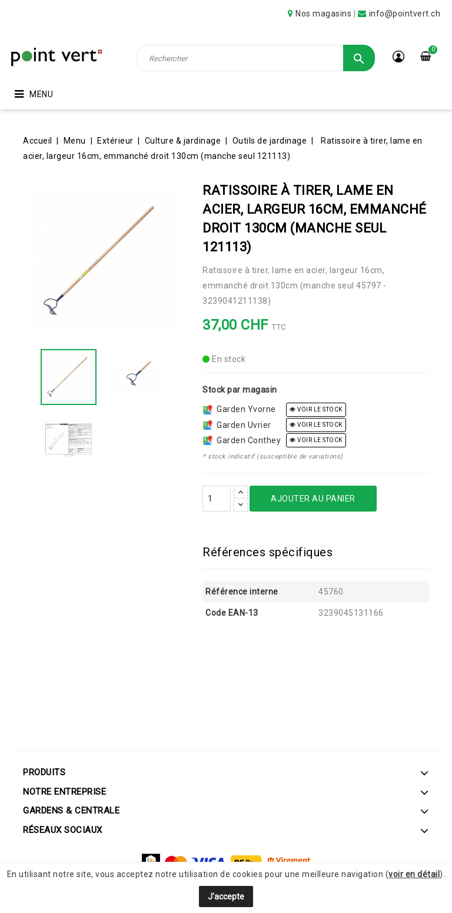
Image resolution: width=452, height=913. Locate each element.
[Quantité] (216, 499)
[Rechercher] (256, 58)
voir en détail (414, 874)
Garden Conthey (242, 440)
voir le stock (316, 409)
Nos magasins (323, 13)
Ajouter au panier (313, 498)
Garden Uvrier (237, 425)
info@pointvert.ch (405, 13)
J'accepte (226, 896)
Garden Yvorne (239, 409)
